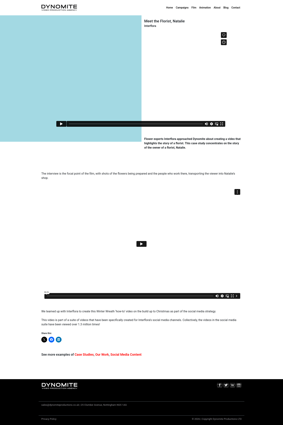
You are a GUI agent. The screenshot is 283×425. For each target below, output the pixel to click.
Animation (205, 7)
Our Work (102, 354)
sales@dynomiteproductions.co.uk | (60, 404)
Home (169, 7)
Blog (225, 7)
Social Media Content (126, 354)
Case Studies (84, 354)
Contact (235, 7)
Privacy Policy (48, 418)
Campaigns (182, 7)
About (217, 7)
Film (193, 7)
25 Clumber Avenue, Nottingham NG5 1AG (104, 404)
